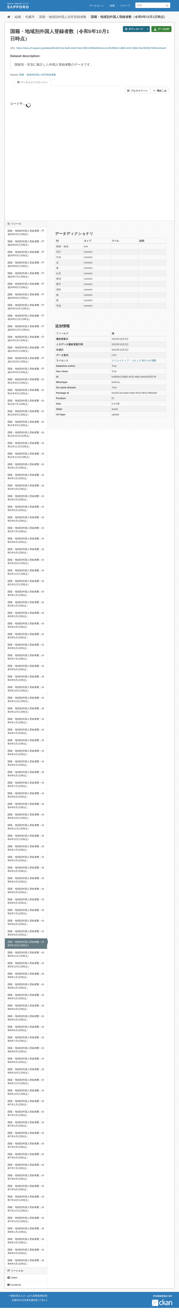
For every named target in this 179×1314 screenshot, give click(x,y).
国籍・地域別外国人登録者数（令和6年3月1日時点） (26, 997)
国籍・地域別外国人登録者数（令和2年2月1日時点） (26, 476)
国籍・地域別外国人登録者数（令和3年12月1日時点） (26, 710)
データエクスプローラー (32, 82)
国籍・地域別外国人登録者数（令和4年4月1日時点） (26, 752)
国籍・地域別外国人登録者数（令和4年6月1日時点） (26, 774)
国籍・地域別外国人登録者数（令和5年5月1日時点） (26, 890)
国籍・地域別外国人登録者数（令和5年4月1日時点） (26, 880)
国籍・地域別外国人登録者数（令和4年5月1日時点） (26, 763)
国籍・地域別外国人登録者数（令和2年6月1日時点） (26, 519)
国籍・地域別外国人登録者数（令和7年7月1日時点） (26, 1166)
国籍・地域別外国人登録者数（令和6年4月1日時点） (26, 1007)
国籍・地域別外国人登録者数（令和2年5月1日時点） (26, 508)
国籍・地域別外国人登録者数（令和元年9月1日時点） (26, 423)
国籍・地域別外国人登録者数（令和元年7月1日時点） (26, 402)
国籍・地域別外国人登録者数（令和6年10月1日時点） (26, 1071)
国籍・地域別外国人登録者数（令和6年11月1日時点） (26, 1081)
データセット (97, 5)
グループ (125, 5)
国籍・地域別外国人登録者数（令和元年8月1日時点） (26, 413)
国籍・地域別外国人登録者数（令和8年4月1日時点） (26, 1262)
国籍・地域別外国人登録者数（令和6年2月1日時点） (26, 986)
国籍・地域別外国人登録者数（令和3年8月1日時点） (26, 667)
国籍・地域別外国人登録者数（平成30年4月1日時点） (26, 243)
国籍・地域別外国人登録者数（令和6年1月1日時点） (26, 975)
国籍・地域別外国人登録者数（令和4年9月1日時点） (26, 805)
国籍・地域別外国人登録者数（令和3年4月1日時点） (26, 625)
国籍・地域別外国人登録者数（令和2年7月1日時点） (26, 530)
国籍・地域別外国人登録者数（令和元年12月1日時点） (26, 455)
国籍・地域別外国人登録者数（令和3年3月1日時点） (26, 614)
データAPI (161, 29)
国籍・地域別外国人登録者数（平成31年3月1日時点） (26, 360)
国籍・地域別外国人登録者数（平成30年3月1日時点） (26, 232)
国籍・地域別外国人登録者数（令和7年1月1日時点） (26, 1103)
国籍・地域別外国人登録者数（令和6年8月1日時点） (26, 1050)
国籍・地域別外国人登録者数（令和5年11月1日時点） (26, 954)
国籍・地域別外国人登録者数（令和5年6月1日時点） (26, 901)
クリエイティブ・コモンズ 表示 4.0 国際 (134, 360)
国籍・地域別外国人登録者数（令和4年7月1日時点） (26, 784)
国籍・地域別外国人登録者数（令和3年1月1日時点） (26, 593)
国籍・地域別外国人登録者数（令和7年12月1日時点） (26, 1219)
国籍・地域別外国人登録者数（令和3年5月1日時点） (26, 636)
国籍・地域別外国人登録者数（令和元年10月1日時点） (26, 434)
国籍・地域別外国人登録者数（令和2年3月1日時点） (26, 487)
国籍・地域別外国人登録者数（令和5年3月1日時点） (26, 869)
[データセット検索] (152, 5)
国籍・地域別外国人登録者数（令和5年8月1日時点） (26, 922)
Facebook (14, 1284)
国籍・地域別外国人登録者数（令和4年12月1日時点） (26, 837)
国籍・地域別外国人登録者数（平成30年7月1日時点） (26, 275)
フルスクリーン (137, 90)
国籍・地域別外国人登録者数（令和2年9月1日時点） (26, 551)
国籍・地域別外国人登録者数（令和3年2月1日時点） (26, 604)
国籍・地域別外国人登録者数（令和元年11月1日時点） (26, 445)
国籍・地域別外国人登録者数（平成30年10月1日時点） (26, 307)
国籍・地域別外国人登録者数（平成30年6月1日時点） (26, 264)
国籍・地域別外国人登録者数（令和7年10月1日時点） (26, 1198)
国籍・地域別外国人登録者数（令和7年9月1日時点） (26, 1188)
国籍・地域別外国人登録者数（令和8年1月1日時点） (26, 1230)
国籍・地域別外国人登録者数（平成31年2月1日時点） (26, 349)
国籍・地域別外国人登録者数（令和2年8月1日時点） (26, 540)
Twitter (12, 1277)
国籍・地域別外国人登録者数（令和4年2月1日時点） (26, 731)
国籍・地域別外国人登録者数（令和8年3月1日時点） (26, 1251)
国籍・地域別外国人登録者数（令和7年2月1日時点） (26, 1113)
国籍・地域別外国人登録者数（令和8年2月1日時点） (26, 1241)
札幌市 (30, 17)
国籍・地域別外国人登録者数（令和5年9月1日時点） (26, 933)
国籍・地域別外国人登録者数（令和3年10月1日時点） (26, 689)
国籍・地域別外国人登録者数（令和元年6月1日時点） (26, 392)
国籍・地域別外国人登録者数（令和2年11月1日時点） (26, 572)
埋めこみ (160, 90)
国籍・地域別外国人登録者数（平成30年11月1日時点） (26, 317)
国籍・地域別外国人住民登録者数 (62, 17)
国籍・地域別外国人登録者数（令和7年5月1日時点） (26, 1145)
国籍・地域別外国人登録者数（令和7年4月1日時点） (26, 1134)
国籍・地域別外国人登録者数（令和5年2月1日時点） (26, 859)
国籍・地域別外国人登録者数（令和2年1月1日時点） (26, 466)
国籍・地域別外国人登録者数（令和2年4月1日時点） (26, 498)
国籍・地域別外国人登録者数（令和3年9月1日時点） (26, 678)
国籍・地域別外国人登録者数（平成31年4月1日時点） (26, 370)
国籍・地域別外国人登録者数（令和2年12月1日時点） (26, 583)
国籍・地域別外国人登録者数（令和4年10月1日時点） (26, 816)
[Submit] (167, 4)
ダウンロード (134, 29)
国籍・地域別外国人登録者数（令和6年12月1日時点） (26, 1092)
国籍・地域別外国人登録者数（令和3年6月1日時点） (26, 646)
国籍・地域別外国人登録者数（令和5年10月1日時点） (129, 17)
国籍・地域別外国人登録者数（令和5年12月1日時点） (26, 965)
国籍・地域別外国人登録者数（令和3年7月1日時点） (26, 657)
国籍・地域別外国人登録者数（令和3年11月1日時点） (26, 699)
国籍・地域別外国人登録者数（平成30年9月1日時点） (26, 296)
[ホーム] (8, 17)
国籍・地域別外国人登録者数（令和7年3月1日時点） (26, 1124)
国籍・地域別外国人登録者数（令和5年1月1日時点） (26, 848)
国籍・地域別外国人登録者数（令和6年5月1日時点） (26, 1018)
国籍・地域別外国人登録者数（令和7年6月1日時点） (26, 1156)
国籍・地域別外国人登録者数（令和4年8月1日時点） (26, 795)
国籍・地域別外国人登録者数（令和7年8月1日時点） (26, 1177)
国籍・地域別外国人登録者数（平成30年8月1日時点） (26, 285)
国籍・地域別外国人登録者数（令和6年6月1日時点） (26, 1028)
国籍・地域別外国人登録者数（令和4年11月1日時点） (26, 827)
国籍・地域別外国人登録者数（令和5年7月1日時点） (26, 912)
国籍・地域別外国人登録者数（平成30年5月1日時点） (26, 254)
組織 (112, 5)
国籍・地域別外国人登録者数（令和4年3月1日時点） (26, 742)
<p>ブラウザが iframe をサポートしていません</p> (89, 156)
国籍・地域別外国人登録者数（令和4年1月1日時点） (26, 721)
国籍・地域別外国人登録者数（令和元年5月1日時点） (26, 381)
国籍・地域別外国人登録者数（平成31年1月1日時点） (26, 338)
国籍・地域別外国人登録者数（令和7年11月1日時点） (26, 1209)
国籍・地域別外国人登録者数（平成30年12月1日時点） (26, 328)
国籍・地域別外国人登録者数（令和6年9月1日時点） (26, 1060)
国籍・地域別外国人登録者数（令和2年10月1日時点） (26, 561)
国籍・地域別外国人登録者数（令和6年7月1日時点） (26, 1039)
